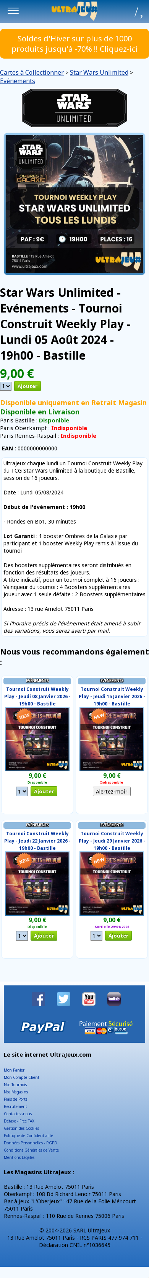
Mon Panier (14, 1070)
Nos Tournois (15, 1084)
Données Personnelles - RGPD (30, 1142)
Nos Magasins (16, 1092)
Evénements (17, 81)
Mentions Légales (19, 1157)
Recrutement (15, 1106)
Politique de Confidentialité (28, 1135)
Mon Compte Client (21, 1077)
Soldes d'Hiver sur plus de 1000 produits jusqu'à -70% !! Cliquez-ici (74, 43)
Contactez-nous (18, 1113)
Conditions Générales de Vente (31, 1150)
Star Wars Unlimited (99, 72)
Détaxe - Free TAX (19, 1121)
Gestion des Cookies (21, 1128)
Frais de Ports (15, 1099)
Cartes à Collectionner (32, 72)
